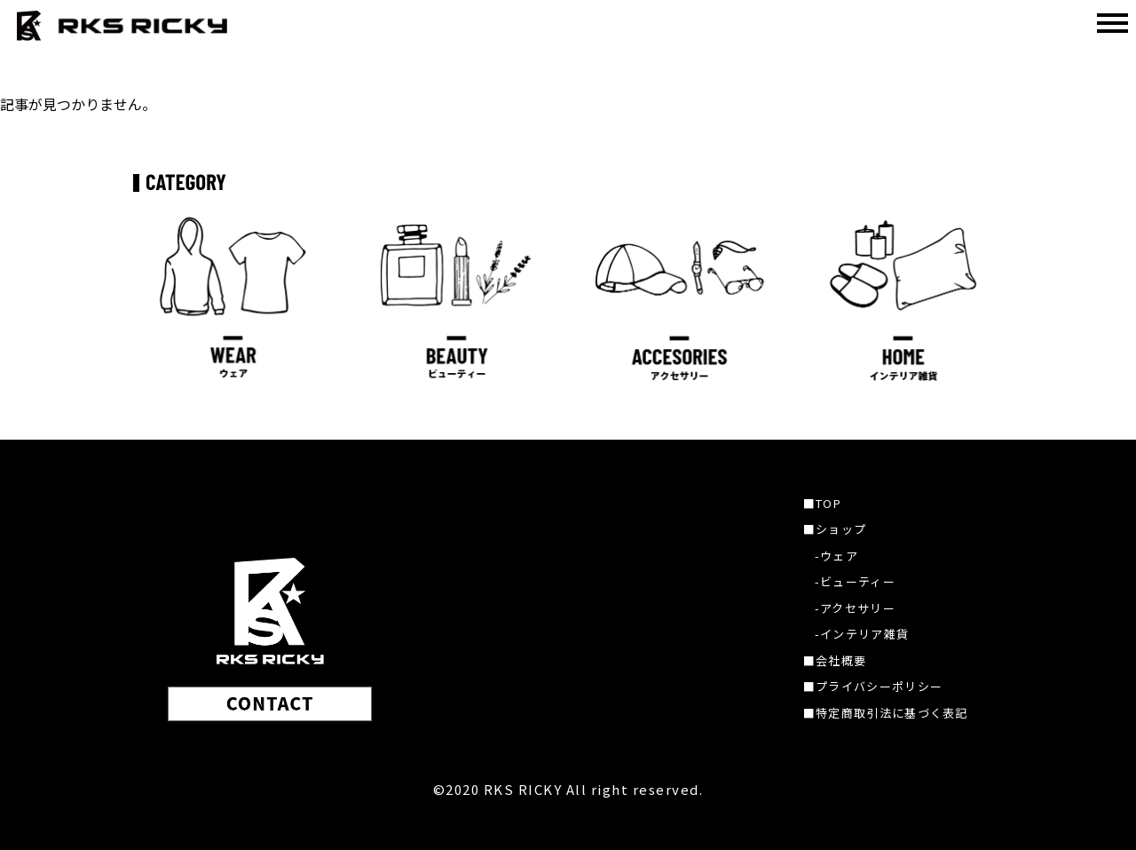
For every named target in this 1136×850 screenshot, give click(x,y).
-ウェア (836, 555)
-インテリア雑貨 (862, 633)
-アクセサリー (855, 608)
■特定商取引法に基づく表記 (885, 712)
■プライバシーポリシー (873, 686)
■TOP (822, 503)
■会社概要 (835, 660)
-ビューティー (855, 581)
